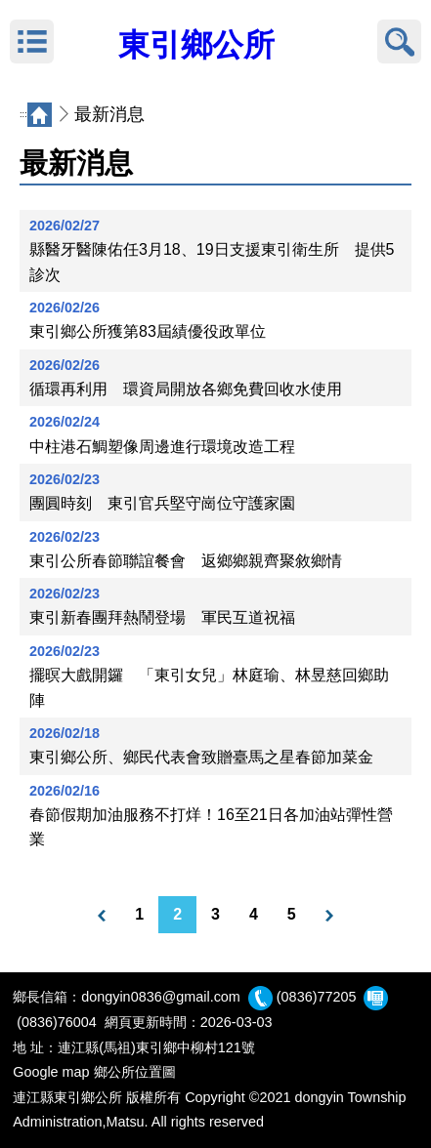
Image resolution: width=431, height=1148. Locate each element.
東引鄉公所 (196, 44)
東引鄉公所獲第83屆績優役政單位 (147, 331)
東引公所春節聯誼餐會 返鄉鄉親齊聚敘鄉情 (185, 561)
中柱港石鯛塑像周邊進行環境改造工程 (162, 446)
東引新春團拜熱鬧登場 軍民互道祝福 (162, 617)
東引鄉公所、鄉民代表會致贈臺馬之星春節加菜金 (201, 757)
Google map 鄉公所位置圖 (94, 1072)
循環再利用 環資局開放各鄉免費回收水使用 (185, 389)
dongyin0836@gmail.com (160, 996)
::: (23, 114)
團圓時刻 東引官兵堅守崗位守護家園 (162, 503)
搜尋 (399, 41)
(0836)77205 (317, 996)
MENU (32, 41)
